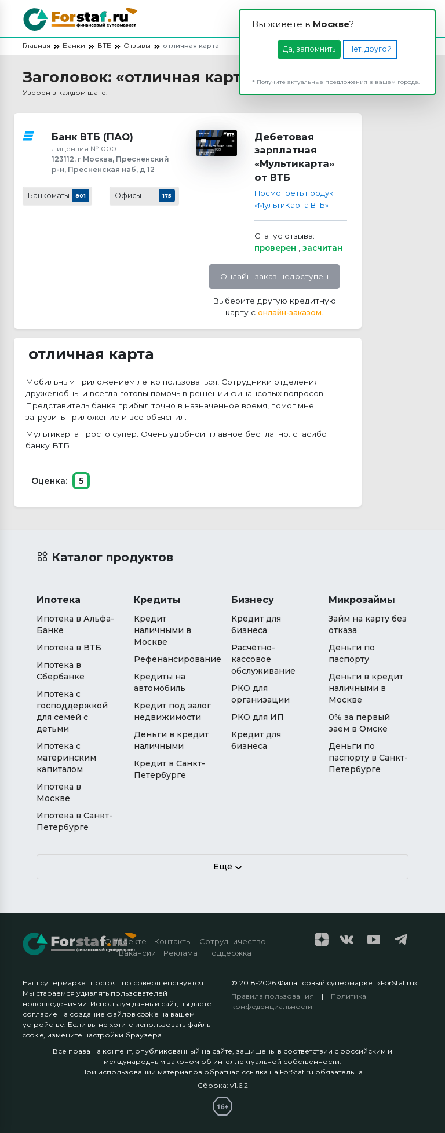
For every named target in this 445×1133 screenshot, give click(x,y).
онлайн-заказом (289, 312)
